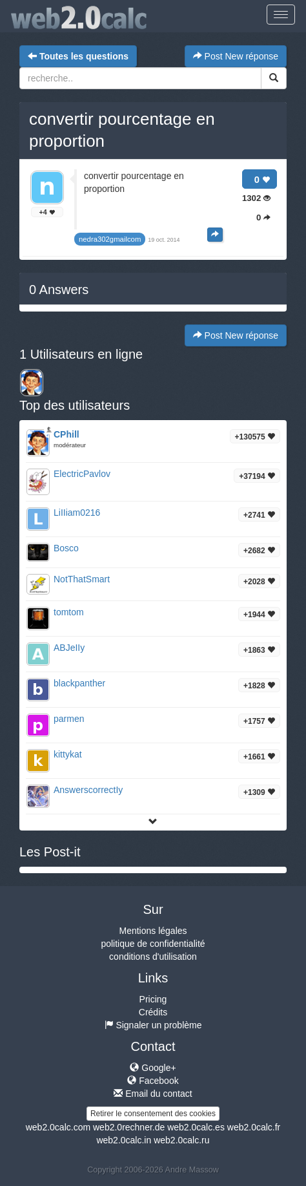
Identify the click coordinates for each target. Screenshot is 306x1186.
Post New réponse (235, 56)
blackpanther (79, 683)
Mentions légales (153, 931)
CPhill (66, 434)
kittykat (68, 754)
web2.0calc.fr (253, 1127)
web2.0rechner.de (129, 1127)
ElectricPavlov (82, 474)
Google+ (153, 1068)
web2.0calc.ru (181, 1140)
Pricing (153, 999)
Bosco (66, 548)
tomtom (69, 612)
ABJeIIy (69, 647)
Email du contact (153, 1093)
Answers (58, 289)
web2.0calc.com (58, 1127)
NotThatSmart (82, 579)
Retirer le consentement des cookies (153, 1113)
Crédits (153, 1012)
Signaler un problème (153, 1025)
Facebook (152, 1080)
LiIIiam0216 (77, 512)
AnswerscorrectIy (88, 790)
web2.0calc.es (196, 1127)
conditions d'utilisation (153, 956)
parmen (69, 719)
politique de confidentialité (153, 943)
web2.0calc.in (123, 1140)
